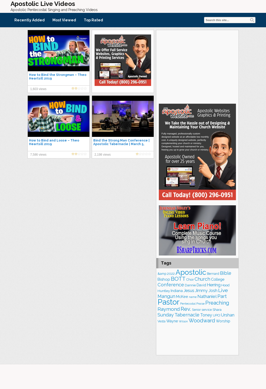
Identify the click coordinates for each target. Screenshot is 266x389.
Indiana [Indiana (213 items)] (177, 290)
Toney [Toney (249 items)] (206, 315)
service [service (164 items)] (206, 310)
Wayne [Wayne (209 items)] (172, 321)
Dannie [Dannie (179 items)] (190, 285)
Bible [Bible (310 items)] (225, 273)
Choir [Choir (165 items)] (190, 279)
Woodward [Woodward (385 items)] (202, 320)
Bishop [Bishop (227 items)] (164, 279)
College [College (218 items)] (217, 279)
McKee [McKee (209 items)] (182, 297)
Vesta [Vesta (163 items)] (162, 321)
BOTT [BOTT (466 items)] (178, 279)
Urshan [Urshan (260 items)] (227, 315)
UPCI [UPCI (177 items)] (216, 315)
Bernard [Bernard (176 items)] (213, 274)
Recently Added (29, 20)
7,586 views (38, 154)
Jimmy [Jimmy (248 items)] (201, 290)
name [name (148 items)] (193, 297)
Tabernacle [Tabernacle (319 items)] (187, 314)
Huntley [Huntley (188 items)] (164, 291)
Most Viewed (64, 20)
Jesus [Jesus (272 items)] (189, 290)
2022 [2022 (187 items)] (171, 274)
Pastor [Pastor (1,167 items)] (168, 301)
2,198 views (103, 154)
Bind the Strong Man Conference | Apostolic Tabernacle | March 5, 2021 (121, 144)
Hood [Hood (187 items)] (225, 285)
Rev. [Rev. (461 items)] (186, 309)
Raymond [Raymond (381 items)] (169, 309)
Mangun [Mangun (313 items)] (166, 296)
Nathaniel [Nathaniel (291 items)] (207, 296)
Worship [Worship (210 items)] (223, 321)
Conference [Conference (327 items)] (171, 284)
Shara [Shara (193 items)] (217, 309)
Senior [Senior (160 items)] (196, 310)
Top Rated (93, 20)
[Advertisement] (197, 66)
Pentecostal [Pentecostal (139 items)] (188, 303)
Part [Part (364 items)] (222, 296)
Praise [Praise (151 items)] (200, 303)
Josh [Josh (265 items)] (212, 290)
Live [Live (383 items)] (223, 290)
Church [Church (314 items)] (202, 279)
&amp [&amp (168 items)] (162, 274)
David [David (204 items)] (201, 285)
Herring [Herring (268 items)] (214, 284)
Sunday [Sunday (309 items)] (166, 314)
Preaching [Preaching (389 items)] (217, 303)
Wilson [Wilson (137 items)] (183, 321)
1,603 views (38, 89)
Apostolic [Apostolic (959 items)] (191, 272)
